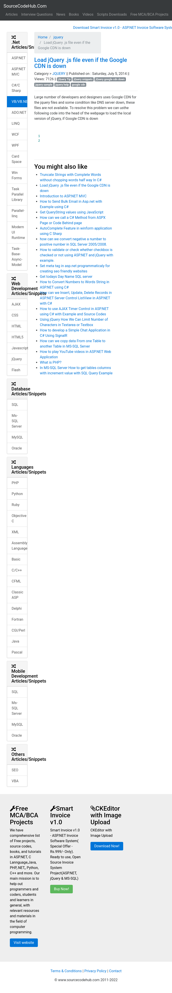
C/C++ (17, 570)
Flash (16, 370)
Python (17, 494)
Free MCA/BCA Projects (149, 14)
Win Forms (17, 175)
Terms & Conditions (66, 971)
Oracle (17, 448)
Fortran (17, 619)
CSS (15, 315)
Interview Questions (37, 14)
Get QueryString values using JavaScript (71, 212)
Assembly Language (19, 545)
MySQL (17, 437)
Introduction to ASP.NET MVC (63, 196)
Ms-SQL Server (17, 420)
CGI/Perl (18, 630)
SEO (15, 770)
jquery (58, 37)
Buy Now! (61, 889)
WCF (15, 134)
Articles (12, 14)
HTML (16, 326)
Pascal (17, 652)
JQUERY (59, 74)
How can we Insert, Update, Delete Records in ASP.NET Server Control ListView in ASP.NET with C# (76, 298)
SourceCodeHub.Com (25, 6)
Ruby (15, 505)
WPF (15, 145)
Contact (115, 971)
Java (15, 641)
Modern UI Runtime (18, 232)
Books (74, 14)
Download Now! (106, 846)
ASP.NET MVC (19, 71)
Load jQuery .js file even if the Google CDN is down (80, 63)
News (60, 14)
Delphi (17, 608)
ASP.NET (19, 58)
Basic (16, 559)
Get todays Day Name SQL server (66, 276)
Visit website (24, 942)
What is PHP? (50, 362)
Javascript (19, 348)
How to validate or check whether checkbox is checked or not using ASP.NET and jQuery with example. (76, 255)
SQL (15, 405)
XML (15, 532)
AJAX (16, 304)
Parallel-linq (18, 213)
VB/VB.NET (19, 101)
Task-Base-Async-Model (17, 257)
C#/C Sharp (16, 88)
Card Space (17, 159)
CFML (16, 581)
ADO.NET (19, 112)
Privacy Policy (95, 971)
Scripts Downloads (112, 14)
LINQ (15, 123)
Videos (87, 14)
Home (42, 37)
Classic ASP (17, 595)
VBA (15, 781)
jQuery (17, 359)
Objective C (19, 518)
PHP (15, 483)
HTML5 (17, 337)
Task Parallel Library (18, 194)
